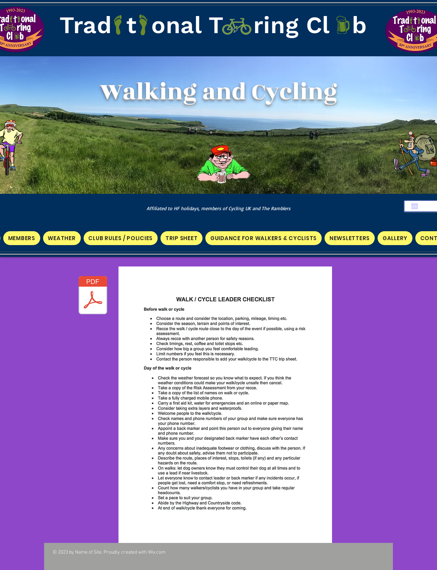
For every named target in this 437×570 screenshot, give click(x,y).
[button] (21, 238)
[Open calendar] (414, 206)
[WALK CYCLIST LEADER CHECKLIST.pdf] (93, 296)
